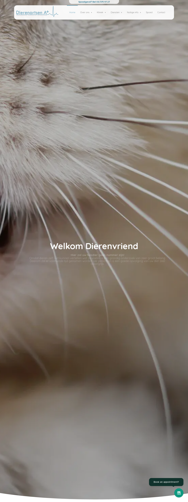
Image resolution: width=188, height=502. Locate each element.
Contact (161, 12)
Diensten (116, 12)
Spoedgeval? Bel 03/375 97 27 (94, 1)
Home (72, 12)
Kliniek (101, 12)
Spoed (149, 12)
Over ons (86, 12)
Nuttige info (134, 12)
